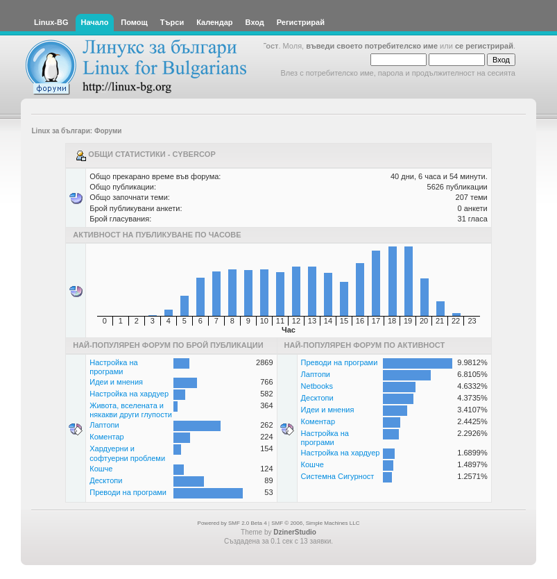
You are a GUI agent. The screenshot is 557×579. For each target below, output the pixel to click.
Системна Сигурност (338, 476)
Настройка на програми (113, 367)
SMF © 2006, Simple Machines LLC (315, 523)
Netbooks (317, 386)
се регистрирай (484, 46)
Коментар (106, 437)
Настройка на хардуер (129, 393)
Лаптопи (104, 425)
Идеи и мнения (116, 382)
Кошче (100, 468)
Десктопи (105, 480)
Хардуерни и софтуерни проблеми (127, 453)
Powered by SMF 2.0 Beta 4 (232, 523)
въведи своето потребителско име (372, 46)
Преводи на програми (127, 492)
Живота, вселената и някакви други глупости (130, 410)
